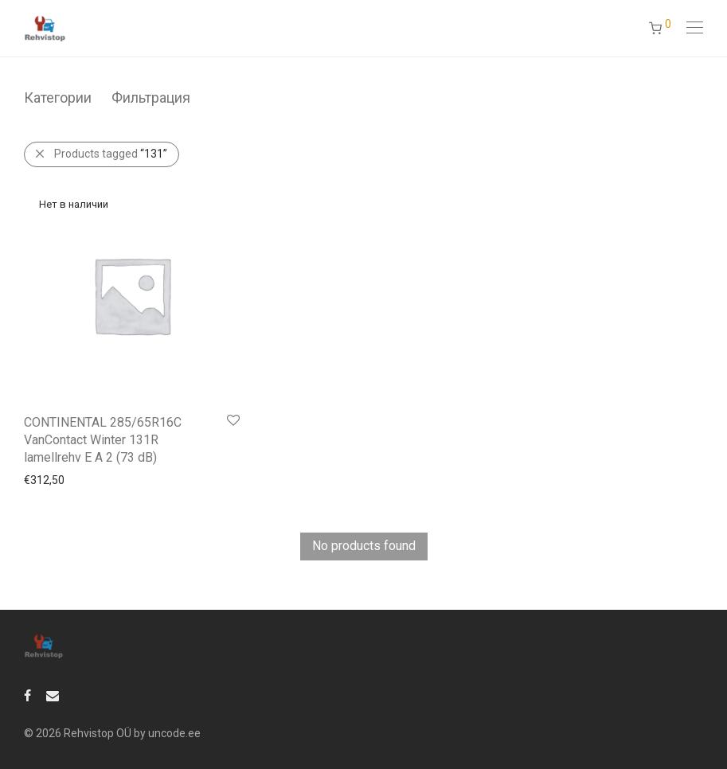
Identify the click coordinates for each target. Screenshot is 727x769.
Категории (58, 97)
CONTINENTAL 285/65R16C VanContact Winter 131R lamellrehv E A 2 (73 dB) (103, 440)
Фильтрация (150, 97)
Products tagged (110, 153)
